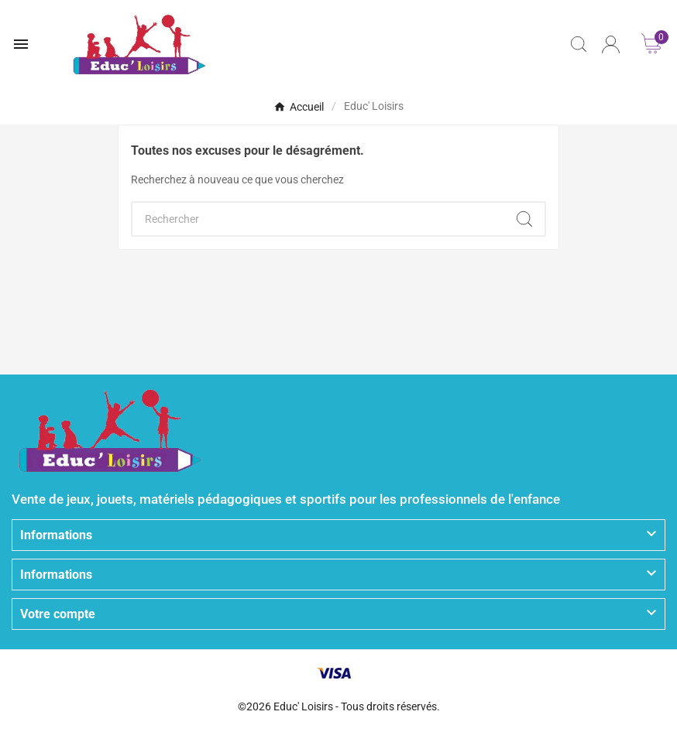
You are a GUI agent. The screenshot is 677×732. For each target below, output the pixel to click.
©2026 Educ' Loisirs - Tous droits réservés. (339, 706)
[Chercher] (318, 219)
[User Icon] (611, 44)
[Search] (524, 218)
